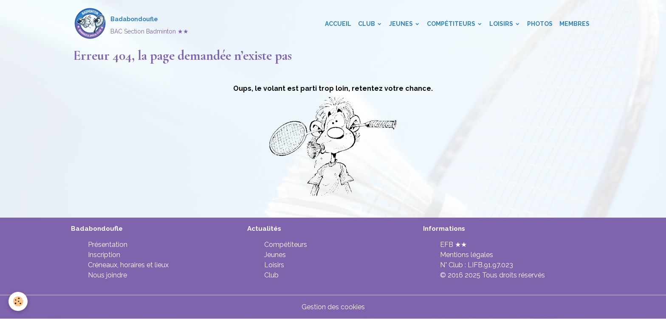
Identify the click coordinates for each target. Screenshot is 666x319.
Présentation (107, 245)
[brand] (131, 24)
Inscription (104, 255)
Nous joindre (107, 275)
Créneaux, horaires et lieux (128, 265)
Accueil (338, 23)
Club (367, 23)
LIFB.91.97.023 (490, 265)
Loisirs (501, 23)
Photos (540, 23)
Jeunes (401, 23)
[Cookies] (18, 301)
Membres (574, 23)
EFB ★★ (453, 245)
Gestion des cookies (333, 307)
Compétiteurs (452, 23)
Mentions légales (466, 255)
